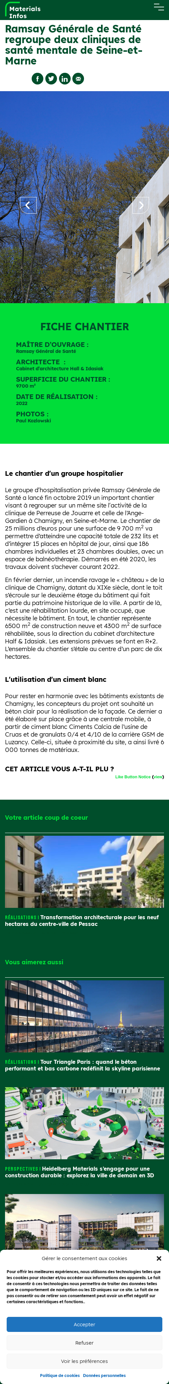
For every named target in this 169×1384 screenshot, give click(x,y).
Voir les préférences (84, 1361)
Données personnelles (104, 1375)
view (158, 777)
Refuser (84, 1343)
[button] (159, 1258)
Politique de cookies (60, 1375)
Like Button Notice (133, 777)
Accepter (84, 1324)
